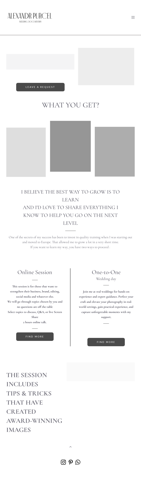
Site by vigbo (70, 472)
